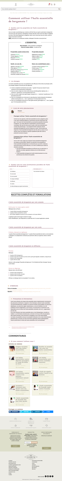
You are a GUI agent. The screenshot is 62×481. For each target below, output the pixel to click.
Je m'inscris (34, 442)
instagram (52, 476)
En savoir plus (20, 353)
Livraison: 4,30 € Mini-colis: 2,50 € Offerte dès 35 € (31, 420)
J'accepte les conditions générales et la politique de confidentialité (32, 445)
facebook (45, 476)
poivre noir (37, 291)
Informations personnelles (37, 460)
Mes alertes (34, 467)
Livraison (10, 460)
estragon (30, 291)
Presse (10, 473)
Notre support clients (46, 426)
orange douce (21, 288)
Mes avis (33, 469)
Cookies (10, 474)
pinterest (50, 476)
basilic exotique (23, 291)
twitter (48, 476)
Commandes (34, 462)
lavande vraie (42, 288)
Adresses (34, 464)
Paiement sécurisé (46, 419)
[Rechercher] (29, 9)
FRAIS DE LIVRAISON (13, 467)
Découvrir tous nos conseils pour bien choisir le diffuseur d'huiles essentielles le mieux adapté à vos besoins (23, 327)
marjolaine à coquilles (17, 290)
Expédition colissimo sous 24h (15, 419)
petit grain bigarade (28, 288)
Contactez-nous (12, 471)
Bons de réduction (35, 466)
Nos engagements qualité (31, 426)
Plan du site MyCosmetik (13, 470)
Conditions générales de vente (15, 464)
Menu (16, 4)
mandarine (36, 288)
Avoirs (33, 463)
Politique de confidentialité (14, 469)
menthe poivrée (16, 291)
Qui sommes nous (12, 463)
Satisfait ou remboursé (15, 426)
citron (33, 291)
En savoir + (15, 446)
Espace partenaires (12, 466)
